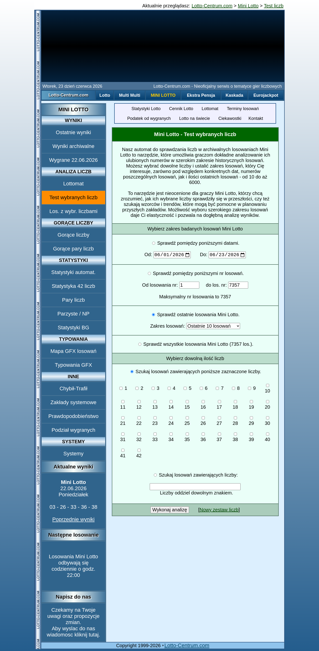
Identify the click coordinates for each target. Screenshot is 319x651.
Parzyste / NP (73, 314)
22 (138, 422)
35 (187, 438)
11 (122, 406)
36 (203, 438)
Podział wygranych (73, 430)
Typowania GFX (73, 365)
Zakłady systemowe (73, 402)
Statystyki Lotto (146, 108)
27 (219, 422)
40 (267, 438)
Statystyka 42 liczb (73, 286)
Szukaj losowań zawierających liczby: (196, 475)
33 (155, 438)
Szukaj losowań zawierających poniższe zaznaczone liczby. (195, 372)
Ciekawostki (229, 118)
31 (122, 438)
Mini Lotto (248, 5)
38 (235, 438)
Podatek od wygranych (149, 118)
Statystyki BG (73, 328)
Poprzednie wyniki (73, 519)
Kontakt (255, 118)
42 (138, 454)
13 (155, 406)
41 (122, 454)
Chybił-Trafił (73, 389)
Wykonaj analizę (169, 510)
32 (138, 438)
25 (187, 422)
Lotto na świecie (194, 118)
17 (219, 406)
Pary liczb (73, 300)
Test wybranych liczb (73, 197)
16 (203, 406)
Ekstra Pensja (201, 95)
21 (122, 422)
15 (187, 406)
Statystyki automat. (73, 272)
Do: (223, 255)
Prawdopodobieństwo (73, 416)
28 (235, 422)
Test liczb (273, 5)
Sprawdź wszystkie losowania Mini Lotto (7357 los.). (195, 345)
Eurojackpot (265, 95)
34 (171, 438)
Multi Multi (129, 95)
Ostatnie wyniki (73, 132)
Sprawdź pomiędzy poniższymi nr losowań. (196, 274)
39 (251, 438)
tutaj (94, 635)
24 (171, 422)
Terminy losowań (243, 108)
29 (251, 422)
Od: (168, 255)
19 (251, 406)
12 (138, 406)
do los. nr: (227, 286)
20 (267, 406)
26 (203, 422)
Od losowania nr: (170, 286)
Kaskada (234, 95)
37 (219, 438)
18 (235, 406)
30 (267, 422)
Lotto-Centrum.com (212, 5)
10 (267, 389)
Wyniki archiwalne (73, 146)
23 (155, 422)
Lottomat (73, 184)
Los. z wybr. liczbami (73, 211)
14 (171, 406)
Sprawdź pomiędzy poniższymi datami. (195, 243)
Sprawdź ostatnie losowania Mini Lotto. (195, 315)
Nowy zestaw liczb (219, 510)
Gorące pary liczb (73, 249)
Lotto (104, 95)
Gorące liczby (73, 235)
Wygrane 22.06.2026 (73, 160)
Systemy (73, 454)
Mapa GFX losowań (73, 351)
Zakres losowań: (195, 327)
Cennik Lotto (181, 108)
